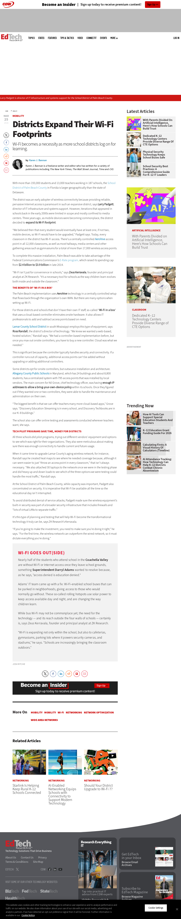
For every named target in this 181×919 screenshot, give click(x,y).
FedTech (29, 891)
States (41, 38)
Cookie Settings (155, 907)
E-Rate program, (69, 260)
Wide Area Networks (44, 720)
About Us (10, 858)
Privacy (42, 858)
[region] (90, 909)
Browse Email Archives (130, 863)
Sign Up (151, 4)
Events (103, 38)
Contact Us (27, 858)
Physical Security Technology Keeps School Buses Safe (154, 154)
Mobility (15, 111)
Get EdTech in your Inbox (131, 856)
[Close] (177, 909)
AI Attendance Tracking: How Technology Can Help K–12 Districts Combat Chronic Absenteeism (157, 465)
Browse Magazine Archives (132, 898)
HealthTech (15, 898)
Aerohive (100, 239)
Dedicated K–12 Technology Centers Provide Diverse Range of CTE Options (158, 140)
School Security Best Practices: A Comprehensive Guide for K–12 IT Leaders (156, 170)
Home (6, 111)
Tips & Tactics (67, 38)
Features (52, 38)
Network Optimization (99, 712)
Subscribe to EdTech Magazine (135, 890)
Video (80, 38)
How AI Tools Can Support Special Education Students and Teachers (158, 418)
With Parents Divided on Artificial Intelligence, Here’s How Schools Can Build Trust (157, 124)
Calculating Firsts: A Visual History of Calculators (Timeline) (156, 447)
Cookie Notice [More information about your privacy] (28, 915)
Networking (74, 712)
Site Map (38, 862)
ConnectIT (91, 38)
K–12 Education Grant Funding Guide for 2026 (157, 432)
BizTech (12, 891)
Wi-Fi (61, 712)
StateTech (49, 891)
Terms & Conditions (16, 862)
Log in (176, 37)
